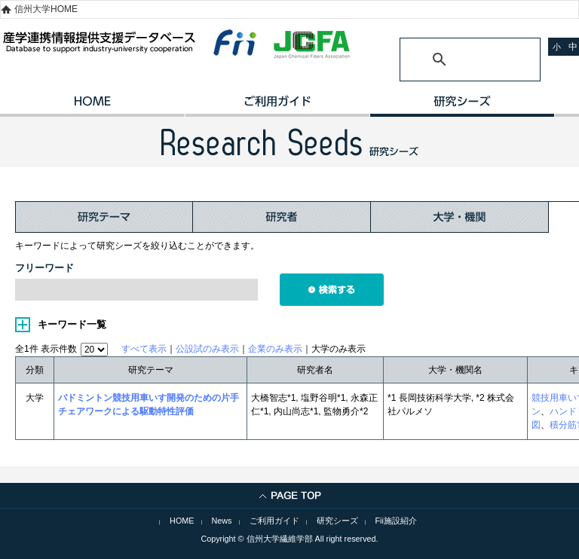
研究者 (282, 217)
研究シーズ (461, 106)
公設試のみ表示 (207, 349)
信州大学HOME (46, 9)
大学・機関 (460, 217)
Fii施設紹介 (396, 520)
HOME (92, 106)
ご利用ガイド (277, 106)
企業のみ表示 (275, 349)
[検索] (451, 59)
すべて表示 (144, 349)
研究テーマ (104, 217)
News (222, 520)
